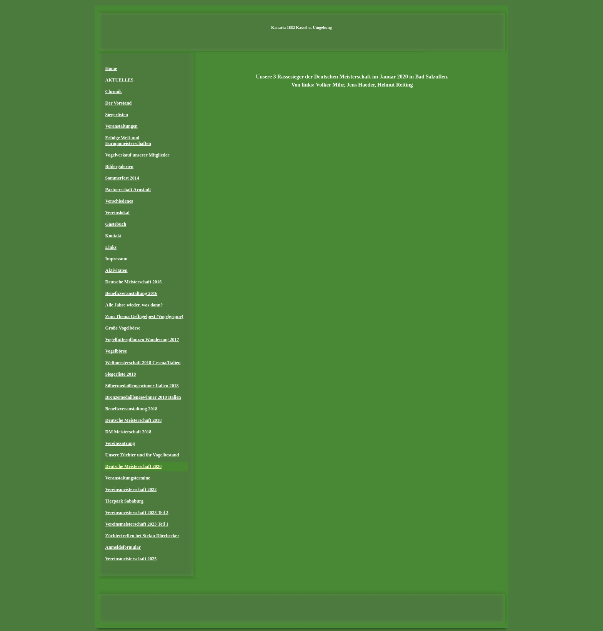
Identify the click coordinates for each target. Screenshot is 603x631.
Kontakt (113, 235)
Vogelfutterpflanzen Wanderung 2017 (142, 339)
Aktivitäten (116, 270)
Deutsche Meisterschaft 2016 (133, 282)
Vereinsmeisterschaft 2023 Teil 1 (136, 524)
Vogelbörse (116, 351)
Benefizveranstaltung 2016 (131, 293)
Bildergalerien (119, 166)
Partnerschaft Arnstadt (128, 189)
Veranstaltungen (121, 126)
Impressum (116, 258)
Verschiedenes (119, 201)
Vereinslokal (117, 212)
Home (111, 68)
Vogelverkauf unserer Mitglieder (137, 155)
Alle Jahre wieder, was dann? (134, 305)
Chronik (113, 91)
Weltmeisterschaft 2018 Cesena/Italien (143, 362)
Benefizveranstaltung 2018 (131, 408)
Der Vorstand (118, 103)
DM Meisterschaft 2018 (128, 432)
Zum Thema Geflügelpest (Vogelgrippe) (144, 316)
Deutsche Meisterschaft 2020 (133, 466)
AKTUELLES (119, 80)
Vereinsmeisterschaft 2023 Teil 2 (136, 512)
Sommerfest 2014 (122, 178)
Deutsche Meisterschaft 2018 (133, 420)
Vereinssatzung (120, 443)
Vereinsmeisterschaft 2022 (131, 489)
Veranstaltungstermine (127, 478)
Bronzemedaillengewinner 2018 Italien (143, 397)
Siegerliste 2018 (120, 374)
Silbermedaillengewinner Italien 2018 (142, 385)
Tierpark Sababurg (124, 501)
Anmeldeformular (123, 547)
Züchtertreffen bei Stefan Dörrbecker (142, 535)
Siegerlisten (116, 114)
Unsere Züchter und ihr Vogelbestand (142, 455)
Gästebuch (116, 224)
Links (111, 247)
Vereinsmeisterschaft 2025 (131, 558)
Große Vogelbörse (122, 328)
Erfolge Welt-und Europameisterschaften (128, 140)
